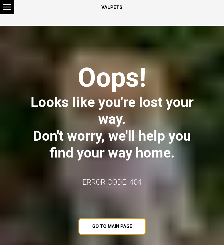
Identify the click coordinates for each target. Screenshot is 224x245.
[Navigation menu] (7, 7)
